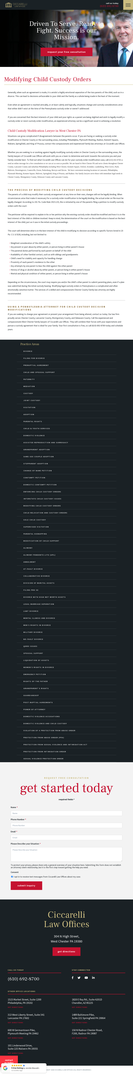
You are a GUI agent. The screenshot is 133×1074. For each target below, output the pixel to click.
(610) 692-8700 (23, 979)
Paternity (29, 379)
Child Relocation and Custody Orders (45, 513)
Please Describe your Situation (26, 844)
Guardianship (31, 695)
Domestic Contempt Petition (40, 485)
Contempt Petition (34, 478)
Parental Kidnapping (35, 534)
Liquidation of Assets (36, 660)
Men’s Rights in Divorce (37, 625)
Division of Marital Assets (39, 583)
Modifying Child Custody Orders (42, 506)
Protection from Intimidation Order (44, 752)
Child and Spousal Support (39, 372)
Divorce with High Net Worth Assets (44, 597)
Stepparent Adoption (35, 464)
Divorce (27, 351)
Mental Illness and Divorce (39, 618)
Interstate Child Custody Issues (42, 499)
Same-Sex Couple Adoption (38, 457)
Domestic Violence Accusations (41, 716)
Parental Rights (32, 421)
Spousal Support (33, 653)
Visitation (29, 407)
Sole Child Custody (34, 520)
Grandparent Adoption (36, 449)
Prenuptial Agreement (36, 365)
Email (14, 831)
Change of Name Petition (37, 471)
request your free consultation (66, 51)
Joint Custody (31, 400)
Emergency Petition (34, 674)
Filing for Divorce (34, 358)
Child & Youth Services (36, 428)
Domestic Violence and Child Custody (45, 723)
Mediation (29, 386)
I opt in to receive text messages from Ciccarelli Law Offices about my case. (47, 876)
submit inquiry (26, 885)
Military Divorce (33, 632)
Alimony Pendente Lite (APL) (39, 555)
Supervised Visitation (36, 527)
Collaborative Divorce (36, 576)
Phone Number (18, 819)
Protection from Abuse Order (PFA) (43, 737)
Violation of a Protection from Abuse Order (49, 730)
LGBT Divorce (30, 611)
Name (14, 807)
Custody (28, 393)
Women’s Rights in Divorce (38, 667)
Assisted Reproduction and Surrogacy (45, 442)
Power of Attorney (34, 709)
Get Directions (66, 951)
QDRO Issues (30, 646)
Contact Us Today (8, 1061)
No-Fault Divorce (33, 639)
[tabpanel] (34, 1005)
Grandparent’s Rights (36, 688)
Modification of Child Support (41, 541)
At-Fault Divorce (33, 569)
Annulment (29, 562)
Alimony (28, 548)
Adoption (28, 414)
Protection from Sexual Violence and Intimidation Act (55, 745)
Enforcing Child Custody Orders (42, 492)
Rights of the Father (35, 681)
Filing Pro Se (30, 590)
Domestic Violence (34, 435)
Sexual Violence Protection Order (43, 759)
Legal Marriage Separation (38, 604)
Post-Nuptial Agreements (38, 702)
